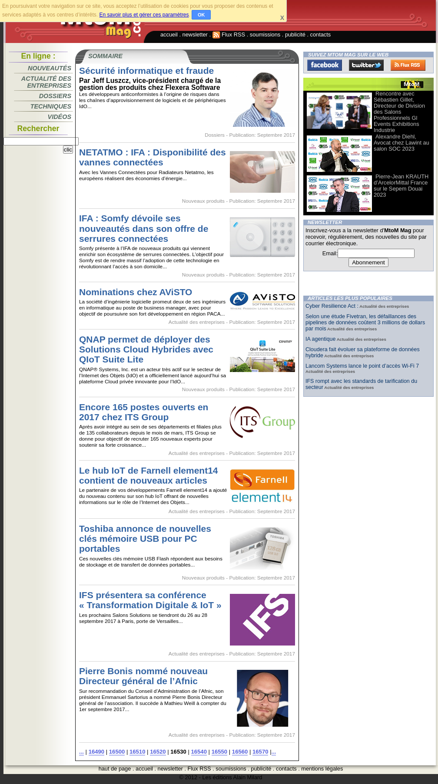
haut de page (115, 768)
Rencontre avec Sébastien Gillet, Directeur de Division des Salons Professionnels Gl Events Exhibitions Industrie (399, 111)
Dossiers (55, 95)
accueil (169, 34)
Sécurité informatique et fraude (146, 71)
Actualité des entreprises (46, 82)
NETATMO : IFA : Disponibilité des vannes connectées (152, 157)
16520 (158, 751)
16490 (96, 751)
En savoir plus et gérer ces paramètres (144, 15)
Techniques (50, 106)
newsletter (195, 34)
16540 (199, 751)
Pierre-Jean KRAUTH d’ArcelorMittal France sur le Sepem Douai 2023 (401, 185)
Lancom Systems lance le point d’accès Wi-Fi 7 (362, 366)
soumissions (265, 34)
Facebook (324, 65)
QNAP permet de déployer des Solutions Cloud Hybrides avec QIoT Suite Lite (146, 349)
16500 (117, 751)
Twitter (366, 65)
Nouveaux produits (203, 201)
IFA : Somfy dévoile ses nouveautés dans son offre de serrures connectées (143, 228)
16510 (137, 751)
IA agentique (320, 339)
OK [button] (201, 14)
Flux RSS (229, 34)
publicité (295, 34)
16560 (240, 751)
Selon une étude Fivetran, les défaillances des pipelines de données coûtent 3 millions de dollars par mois (365, 322)
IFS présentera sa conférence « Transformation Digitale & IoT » (150, 600)
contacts (320, 34)
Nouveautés (49, 68)
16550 (219, 751)
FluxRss (408, 65)
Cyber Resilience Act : (331, 306)
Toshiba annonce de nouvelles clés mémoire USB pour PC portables (145, 538)
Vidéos (59, 116)
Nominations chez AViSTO (135, 292)
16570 (260, 751)
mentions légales (322, 768)
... (81, 751)
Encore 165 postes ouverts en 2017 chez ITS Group (143, 412)
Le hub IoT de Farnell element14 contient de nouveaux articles (148, 475)
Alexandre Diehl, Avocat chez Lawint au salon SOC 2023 (401, 142)
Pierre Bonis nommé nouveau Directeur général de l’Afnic (143, 676)
